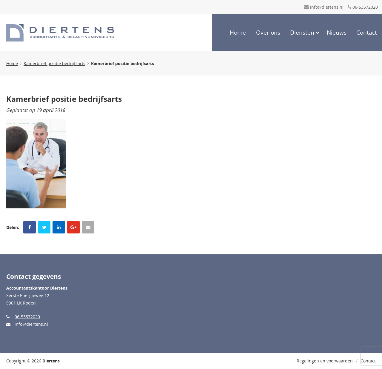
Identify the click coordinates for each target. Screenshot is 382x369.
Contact (366, 32)
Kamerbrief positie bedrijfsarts (54, 63)
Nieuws (336, 32)
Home (238, 32)
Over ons (268, 32)
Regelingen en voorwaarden (325, 361)
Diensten (302, 32)
